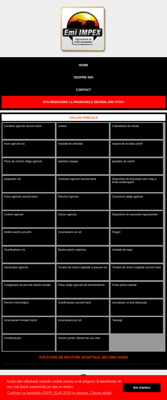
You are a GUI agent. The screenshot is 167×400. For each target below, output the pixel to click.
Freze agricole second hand (20, 196)
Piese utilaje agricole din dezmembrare (81, 285)
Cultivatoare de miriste (125, 126)
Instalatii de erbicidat (70, 143)
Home (83, 65)
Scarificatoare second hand (74, 302)
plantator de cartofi (123, 161)
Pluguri (116, 232)
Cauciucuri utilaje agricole (127, 196)
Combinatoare (12, 338)
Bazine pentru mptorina (72, 249)
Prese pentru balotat (124, 285)
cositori (62, 126)
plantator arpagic (68, 161)
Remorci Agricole (68, 196)
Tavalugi (117, 320)
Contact (83, 90)
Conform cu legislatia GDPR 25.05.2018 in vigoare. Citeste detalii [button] (59, 393)
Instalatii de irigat (122, 249)
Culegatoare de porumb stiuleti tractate (27, 285)
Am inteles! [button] (142, 387)
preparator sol (12, 179)
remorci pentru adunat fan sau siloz (79, 338)
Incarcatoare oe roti (69, 232)
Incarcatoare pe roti (69, 320)
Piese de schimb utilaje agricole (23, 161)
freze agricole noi (14, 143)
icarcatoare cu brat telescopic (129, 302)
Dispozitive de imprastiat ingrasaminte (135, 214)
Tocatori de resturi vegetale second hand (136, 267)
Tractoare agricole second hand (77, 179)
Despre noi (83, 77)
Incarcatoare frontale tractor (20, 320)
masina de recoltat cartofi (127, 143)
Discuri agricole (67, 214)
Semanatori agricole (16, 267)
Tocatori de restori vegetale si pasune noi (82, 267)
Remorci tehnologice (16, 302)
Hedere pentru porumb (17, 232)
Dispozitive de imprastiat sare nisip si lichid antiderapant (134, 180)
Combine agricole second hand (22, 126)
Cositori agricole (13, 214)
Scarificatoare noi (14, 249)
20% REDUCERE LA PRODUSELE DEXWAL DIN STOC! (83, 102)
